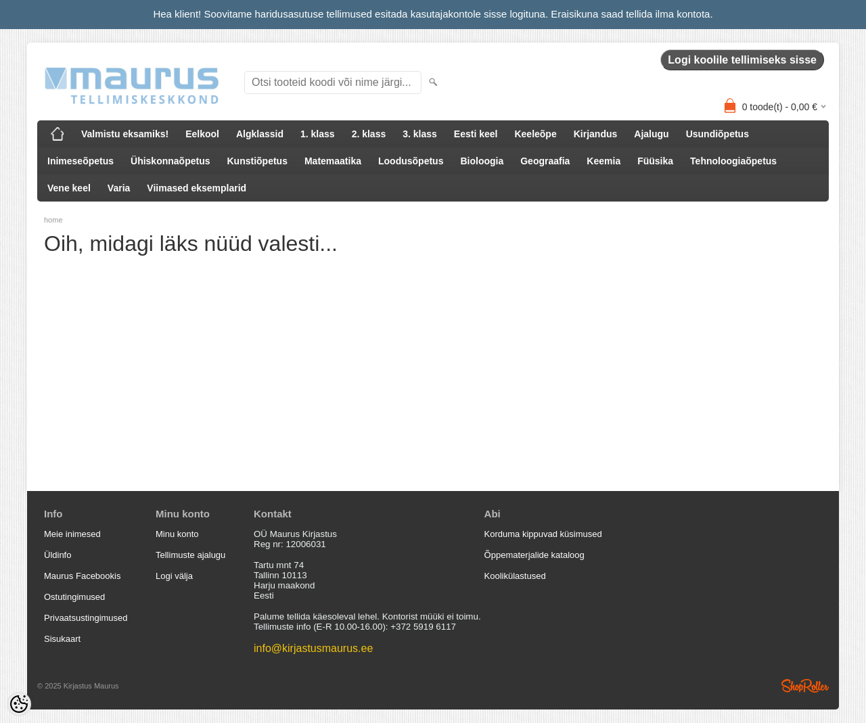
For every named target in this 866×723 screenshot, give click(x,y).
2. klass (369, 134)
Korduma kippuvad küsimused (543, 534)
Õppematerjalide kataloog (534, 555)
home (53, 220)
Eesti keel (476, 134)
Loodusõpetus (410, 161)
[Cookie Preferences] (19, 704)
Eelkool (202, 134)
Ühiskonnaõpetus (170, 161)
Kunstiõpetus (257, 161)
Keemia (603, 161)
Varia (119, 188)
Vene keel (69, 188)
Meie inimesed (72, 534)
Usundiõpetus (717, 134)
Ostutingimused (74, 597)
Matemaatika (332, 161)
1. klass (317, 134)
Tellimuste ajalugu (190, 555)
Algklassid (259, 134)
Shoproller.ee (805, 686)
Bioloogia (481, 161)
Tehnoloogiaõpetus (733, 161)
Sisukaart (62, 639)
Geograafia (545, 161)
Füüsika (655, 161)
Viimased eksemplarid (196, 188)
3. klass (420, 134)
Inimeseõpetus (80, 161)
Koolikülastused (515, 576)
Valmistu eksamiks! (124, 134)
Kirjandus (596, 134)
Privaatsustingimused (86, 618)
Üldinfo (57, 555)
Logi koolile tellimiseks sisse (742, 60)
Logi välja (174, 576)
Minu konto (177, 534)
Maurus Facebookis (82, 576)
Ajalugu (651, 134)
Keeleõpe (535, 134)
